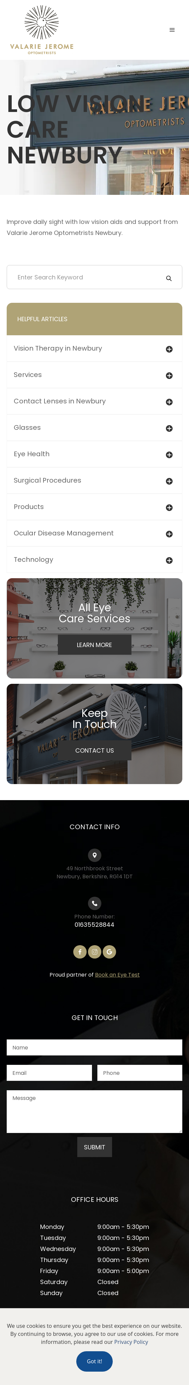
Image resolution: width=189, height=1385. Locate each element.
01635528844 (94, 924)
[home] (40, 29)
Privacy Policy (131, 1342)
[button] (172, 30)
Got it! (94, 1361)
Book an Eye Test (117, 975)
